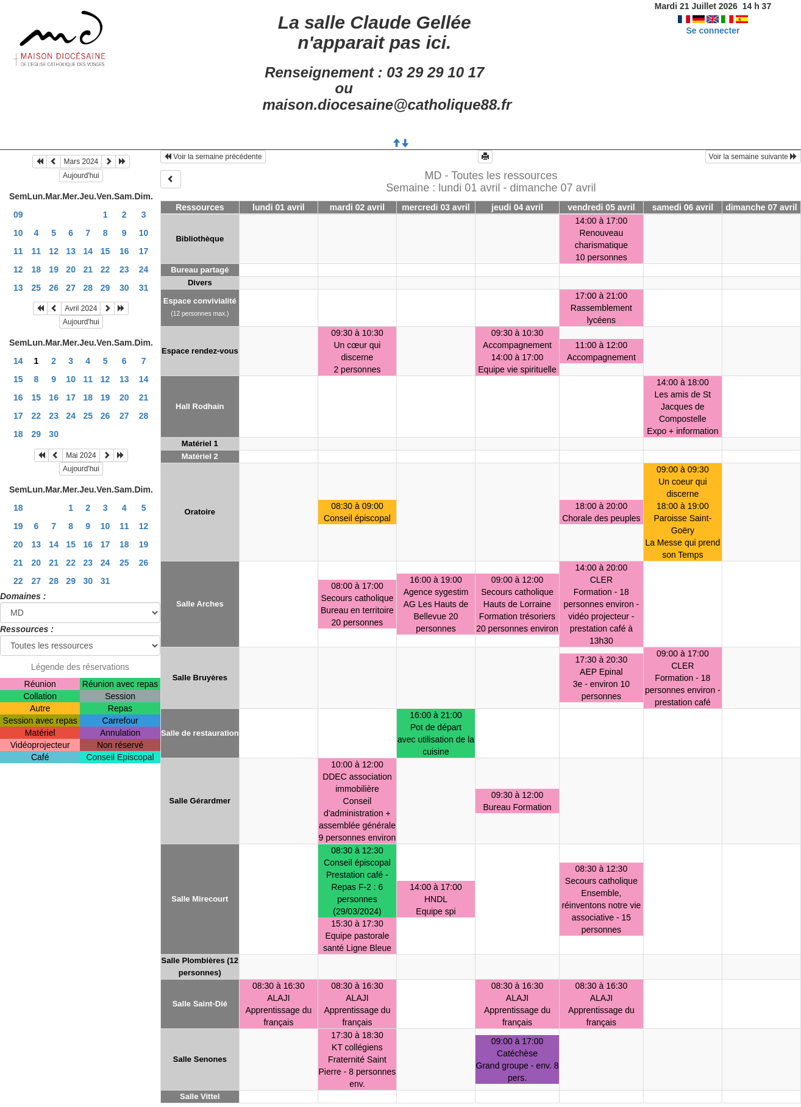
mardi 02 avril (357, 207)
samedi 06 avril (682, 207)
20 (71, 269)
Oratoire (200, 511)
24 (144, 269)
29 (105, 288)
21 (88, 269)
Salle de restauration (200, 733)
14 (88, 251)
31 (144, 288)
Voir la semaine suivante (753, 156)
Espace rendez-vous (200, 350)
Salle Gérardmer (199, 800)
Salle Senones (200, 1059)
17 (144, 251)
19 (54, 269)
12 (54, 251)
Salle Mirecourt (199, 898)
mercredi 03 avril (435, 207)
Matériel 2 (200, 456)
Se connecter (712, 30)
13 (71, 251)
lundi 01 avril (278, 207)
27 (71, 288)
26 (54, 288)
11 (18, 251)
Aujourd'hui (81, 175)
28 (88, 288)
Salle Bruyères (200, 677)
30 (124, 288)
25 (36, 288)
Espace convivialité (200, 300)
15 (105, 251)
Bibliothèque (200, 238)
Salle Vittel (200, 1096)
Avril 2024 (81, 308)
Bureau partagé (200, 269)
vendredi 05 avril (601, 207)
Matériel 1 (200, 443)
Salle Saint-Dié (200, 1003)
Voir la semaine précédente (213, 156)
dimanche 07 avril (761, 207)
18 (36, 269)
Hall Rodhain (200, 406)
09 (18, 214)
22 (105, 269)
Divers (200, 282)
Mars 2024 (81, 161)
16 (124, 251)
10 (18, 233)
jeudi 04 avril (517, 207)
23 (124, 269)
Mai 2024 (81, 455)
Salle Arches (200, 603)
